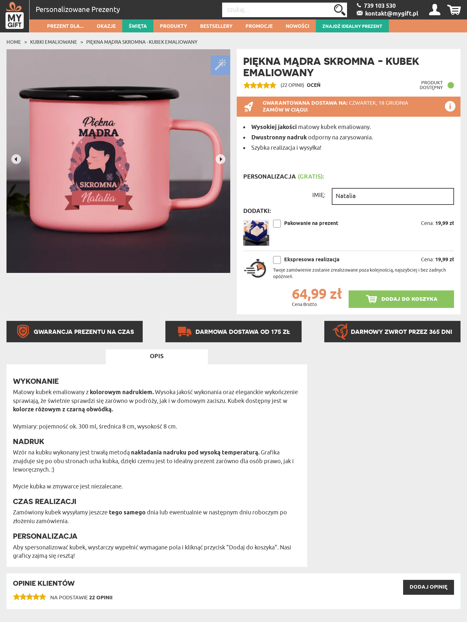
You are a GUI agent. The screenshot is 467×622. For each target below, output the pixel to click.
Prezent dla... (65, 26)
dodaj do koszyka (409, 298)
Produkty (173, 26)
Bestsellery (216, 26)
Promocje (259, 26)
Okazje (106, 26)
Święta (138, 26)
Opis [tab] (156, 356)
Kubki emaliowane (53, 42)
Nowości (297, 26)
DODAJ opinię (429, 587)
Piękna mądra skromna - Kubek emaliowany (142, 42)
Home (13, 42)
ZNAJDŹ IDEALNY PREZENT (352, 26)
